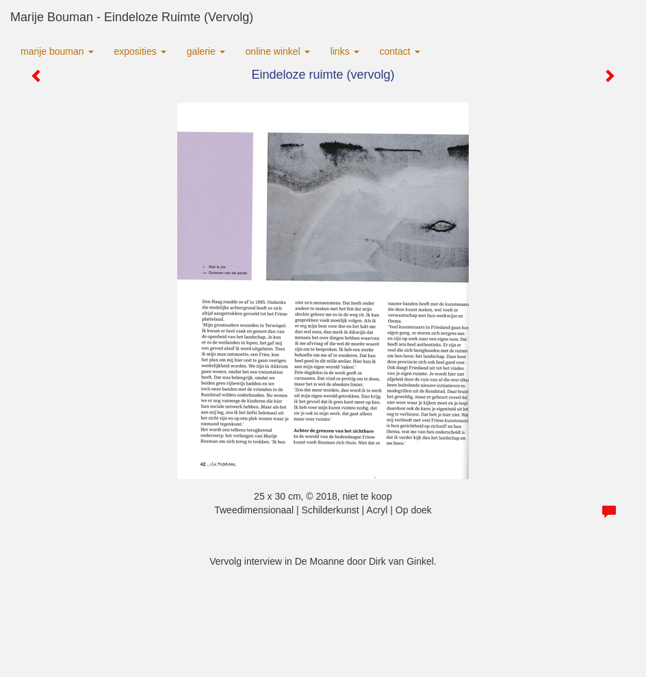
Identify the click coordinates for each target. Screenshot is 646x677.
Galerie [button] (206, 51)
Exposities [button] (140, 51)
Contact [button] (400, 51)
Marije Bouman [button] (57, 51)
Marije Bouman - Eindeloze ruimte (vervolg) (131, 17)
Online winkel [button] (278, 51)
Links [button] (345, 51)
